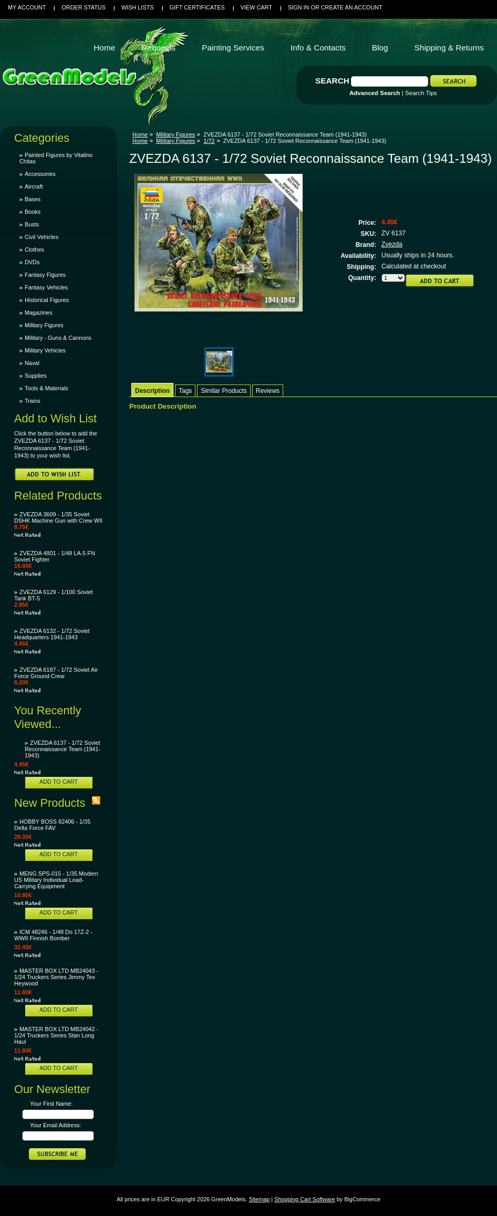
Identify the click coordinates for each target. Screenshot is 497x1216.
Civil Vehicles (41, 237)
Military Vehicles (45, 350)
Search (332, 80)
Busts (32, 224)
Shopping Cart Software (304, 1199)
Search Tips (421, 93)
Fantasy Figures (45, 275)
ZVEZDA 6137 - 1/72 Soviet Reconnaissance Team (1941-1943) (62, 749)
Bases (32, 199)
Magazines (39, 312)
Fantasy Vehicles (46, 287)
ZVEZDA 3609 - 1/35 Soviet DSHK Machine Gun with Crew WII (58, 517)
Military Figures (44, 325)
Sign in (298, 7)
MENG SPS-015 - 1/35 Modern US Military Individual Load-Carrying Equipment (56, 879)
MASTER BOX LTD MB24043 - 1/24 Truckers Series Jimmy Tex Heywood (56, 977)
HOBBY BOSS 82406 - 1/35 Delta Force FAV (52, 824)
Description (152, 390)
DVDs (32, 262)
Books (32, 212)
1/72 (208, 141)
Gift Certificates (197, 7)
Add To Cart (58, 781)
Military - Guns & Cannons (58, 338)
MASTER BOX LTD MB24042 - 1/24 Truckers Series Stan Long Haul (56, 1035)
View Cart (256, 7)
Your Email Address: (55, 1125)
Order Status (83, 7)
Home (140, 134)
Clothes (34, 249)
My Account (27, 7)
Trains (32, 401)
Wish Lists (137, 7)
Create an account (351, 7)
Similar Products (223, 390)
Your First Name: (51, 1103)
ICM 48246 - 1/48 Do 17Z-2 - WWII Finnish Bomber (53, 935)
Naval (32, 363)
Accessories (40, 174)
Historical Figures (47, 300)
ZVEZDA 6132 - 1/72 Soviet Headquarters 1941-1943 (52, 634)
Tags (185, 390)
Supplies (36, 375)
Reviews (267, 390)
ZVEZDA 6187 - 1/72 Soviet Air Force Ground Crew (56, 673)
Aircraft (34, 186)
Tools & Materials (46, 388)
